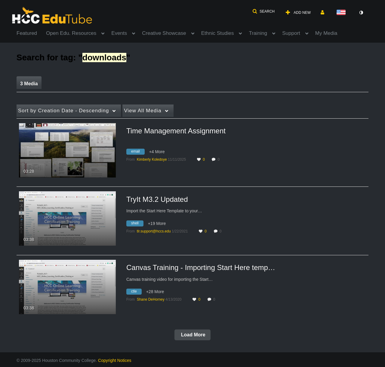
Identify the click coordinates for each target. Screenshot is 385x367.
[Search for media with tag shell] (137, 224)
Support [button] (291, 33)
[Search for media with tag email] (137, 152)
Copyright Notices (114, 360)
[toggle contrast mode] (360, 12)
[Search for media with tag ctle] (136, 292)
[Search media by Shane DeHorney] (151, 299)
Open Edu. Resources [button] (71, 33)
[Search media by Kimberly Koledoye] (152, 159)
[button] (263, 11)
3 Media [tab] (29, 83)
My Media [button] (326, 33)
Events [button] (119, 33)
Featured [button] (27, 33)
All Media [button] (142, 111)
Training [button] (258, 33)
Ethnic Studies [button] (217, 33)
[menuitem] (31, 32)
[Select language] (342, 12)
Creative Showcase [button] (164, 33)
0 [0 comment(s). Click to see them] (219, 159)
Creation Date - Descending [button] (63, 111)
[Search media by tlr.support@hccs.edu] (154, 231)
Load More (192, 334)
